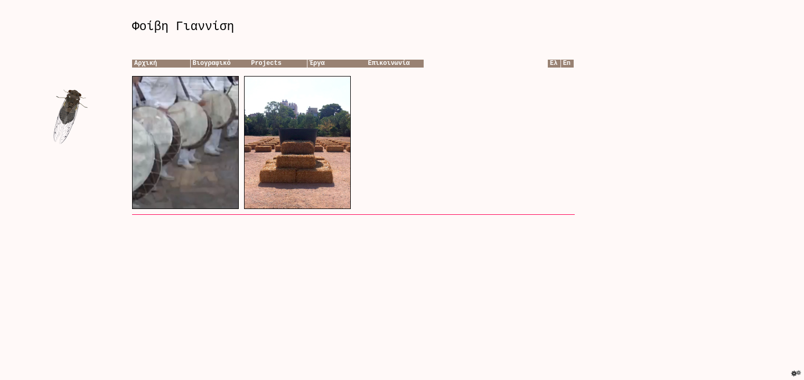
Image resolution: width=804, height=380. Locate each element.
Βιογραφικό (212, 63)
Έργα (317, 63)
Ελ (553, 63)
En (567, 63)
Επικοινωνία (388, 63)
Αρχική (145, 63)
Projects (266, 63)
